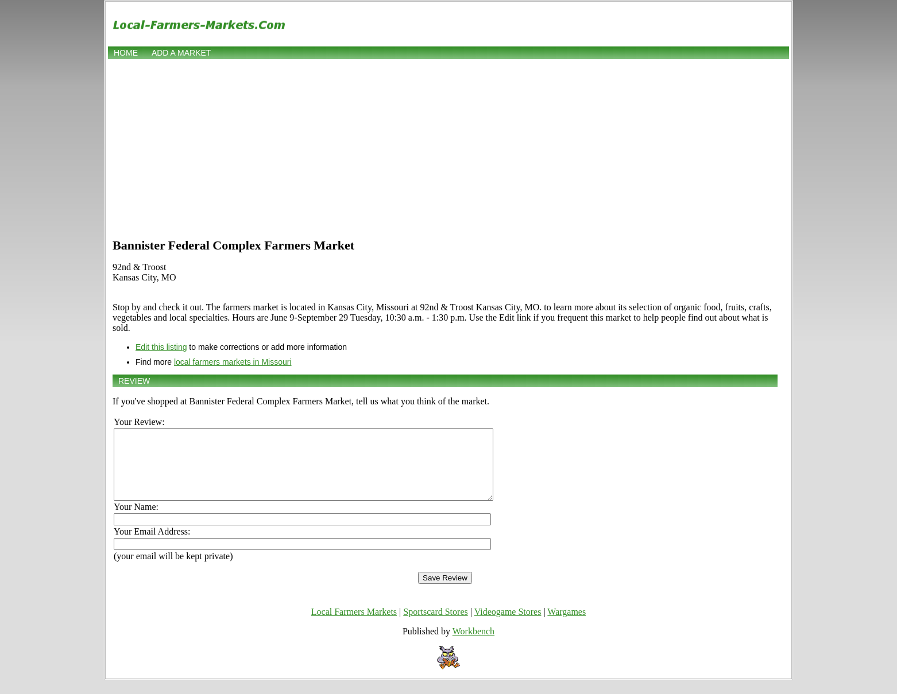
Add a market (181, 52)
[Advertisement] (448, 147)
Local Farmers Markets (354, 625)
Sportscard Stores (435, 625)
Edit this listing (161, 347)
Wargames (566, 625)
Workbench (473, 645)
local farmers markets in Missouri (233, 362)
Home (126, 52)
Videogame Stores (508, 625)
